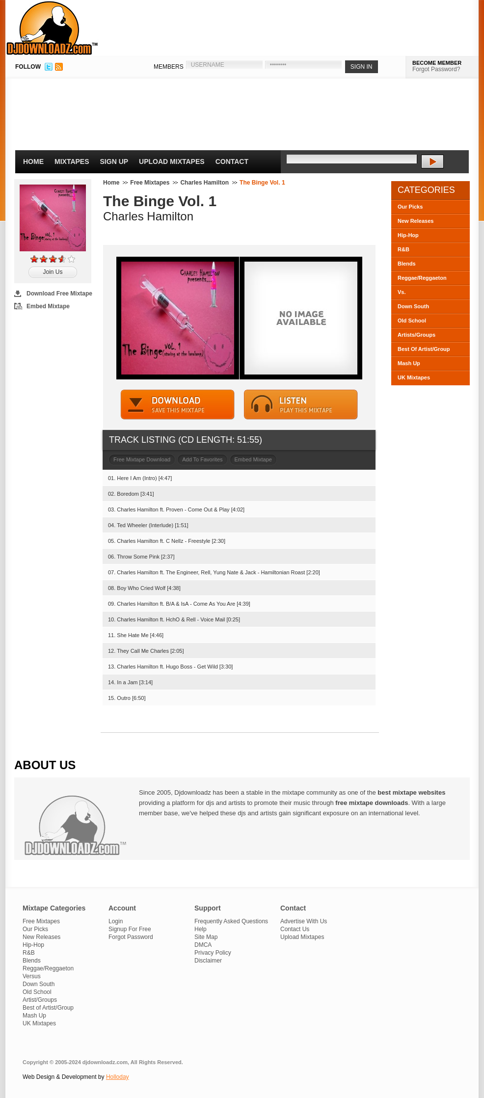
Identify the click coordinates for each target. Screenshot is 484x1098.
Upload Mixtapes (172, 161)
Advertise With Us (303, 921)
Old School (412, 320)
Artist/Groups (40, 999)
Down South (413, 306)
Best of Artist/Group (48, 1007)
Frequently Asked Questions (231, 921)
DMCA (203, 944)
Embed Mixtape (48, 306)
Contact (231, 161)
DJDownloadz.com (52, 28)
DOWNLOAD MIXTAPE (178, 405)
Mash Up (409, 363)
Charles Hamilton (204, 182)
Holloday (117, 1076)
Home (33, 161)
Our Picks (410, 207)
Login (115, 921)
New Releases (415, 221)
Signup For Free (129, 929)
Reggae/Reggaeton (422, 278)
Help (200, 929)
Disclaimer (208, 960)
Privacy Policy (212, 952)
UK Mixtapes (414, 377)
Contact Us (294, 929)
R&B (403, 249)
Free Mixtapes (149, 182)
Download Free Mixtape (59, 293)
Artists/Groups (416, 335)
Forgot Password (130, 937)
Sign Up (114, 161)
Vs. (402, 292)
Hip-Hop (408, 235)
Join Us (52, 271)
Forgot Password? (436, 69)
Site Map (205, 937)
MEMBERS (169, 66)
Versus (32, 976)
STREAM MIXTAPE (301, 405)
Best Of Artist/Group (424, 349)
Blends (407, 264)
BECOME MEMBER (436, 63)
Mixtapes (71, 161)
